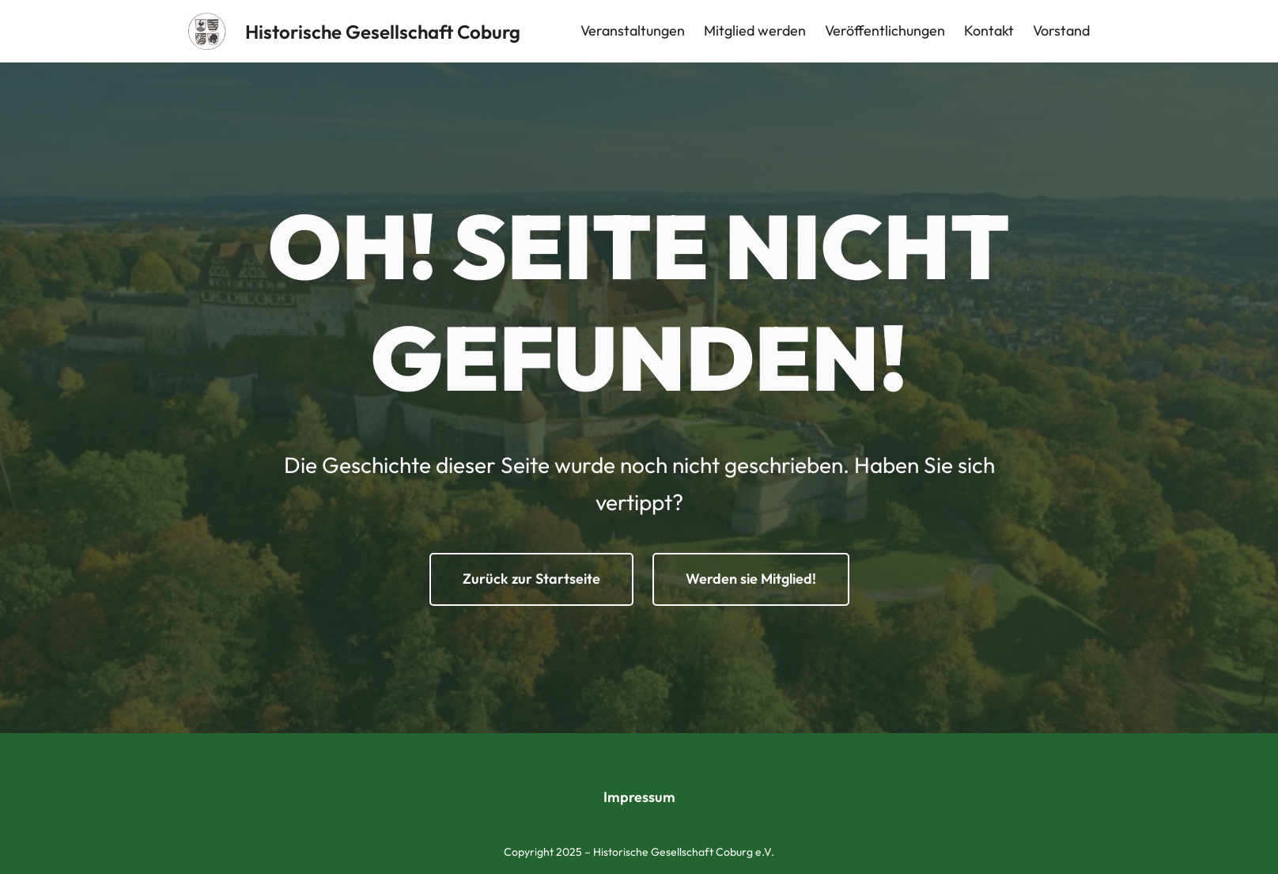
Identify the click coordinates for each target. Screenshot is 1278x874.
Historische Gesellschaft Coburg (382, 32)
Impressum (639, 797)
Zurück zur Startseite (531, 578)
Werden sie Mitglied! (751, 578)
